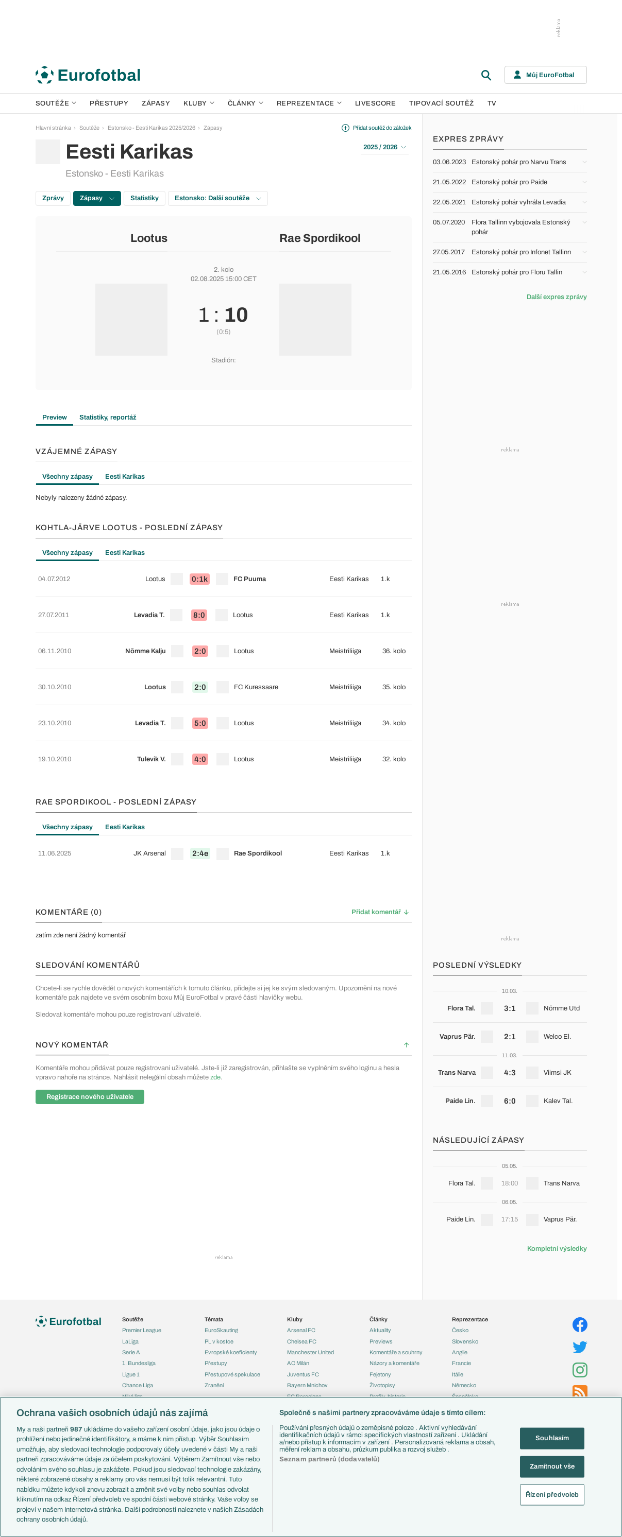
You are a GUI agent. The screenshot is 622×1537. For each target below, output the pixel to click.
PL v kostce (219, 1336)
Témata (214, 1314)
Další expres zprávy (557, 297)
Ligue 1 (131, 1369)
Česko (460, 1325)
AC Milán (298, 1358)
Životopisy (382, 1380)
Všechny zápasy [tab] (67, 476)
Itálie (457, 1369)
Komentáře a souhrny (396, 1347)
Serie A (131, 1347)
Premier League (141, 1325)
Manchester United (310, 1347)
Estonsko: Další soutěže (218, 198)
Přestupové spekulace (232, 1369)
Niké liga (132, 1391)
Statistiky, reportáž (108, 417)
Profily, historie (387, 1391)
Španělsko (465, 1391)
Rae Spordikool (320, 238)
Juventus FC (303, 1369)
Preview (54, 417)
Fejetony (380, 1369)
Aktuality (380, 1325)
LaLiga (130, 1336)
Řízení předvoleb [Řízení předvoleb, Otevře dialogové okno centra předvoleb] (552, 1494)
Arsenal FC (301, 1325)
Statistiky (144, 198)
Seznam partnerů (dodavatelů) (329, 1459)
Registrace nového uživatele (89, 1042)
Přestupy (109, 103)
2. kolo (223, 269)
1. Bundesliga (139, 1358)
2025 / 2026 (384, 147)
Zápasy (156, 103)
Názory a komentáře (394, 1358)
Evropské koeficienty (231, 1347)
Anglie (459, 1347)
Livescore (375, 103)
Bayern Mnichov (307, 1380)
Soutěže (56, 103)
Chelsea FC (301, 1336)
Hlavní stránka (53, 128)
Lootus (148, 238)
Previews (381, 1336)
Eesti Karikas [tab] (125, 476)
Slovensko (465, 1336)
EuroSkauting (221, 1325)
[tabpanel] (224, 497)
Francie (461, 1358)
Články (378, 1314)
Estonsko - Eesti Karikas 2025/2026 (151, 128)
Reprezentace (309, 103)
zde (215, 1023)
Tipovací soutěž (441, 103)
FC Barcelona (304, 1391)
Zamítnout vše (552, 1466)
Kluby (198, 103)
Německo (464, 1380)
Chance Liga (137, 1380)
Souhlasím (552, 1438)
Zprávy (53, 198)
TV (492, 103)
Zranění (214, 1380)
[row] (224, 575)
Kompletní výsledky (557, 1248)
